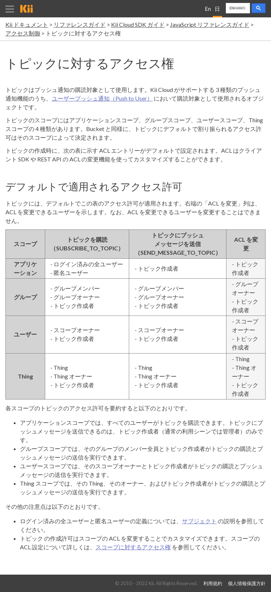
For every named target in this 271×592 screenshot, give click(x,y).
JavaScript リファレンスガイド (209, 24)
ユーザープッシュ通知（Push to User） (102, 98)
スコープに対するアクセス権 (133, 547)
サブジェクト (199, 520)
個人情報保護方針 (247, 583)
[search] (237, 8)
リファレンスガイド (80, 24)
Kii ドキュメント (26, 24)
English (208, 11)
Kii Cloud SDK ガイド (138, 24)
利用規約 (212, 583)
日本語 (217, 11)
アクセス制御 (22, 33)
